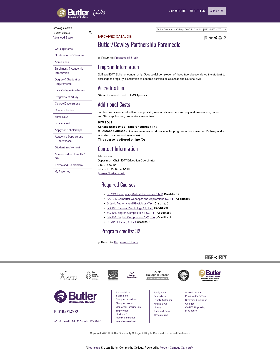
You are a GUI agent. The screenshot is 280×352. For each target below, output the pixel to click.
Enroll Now (61, 116)
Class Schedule (64, 110)
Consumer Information (128, 306)
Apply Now (160, 292)
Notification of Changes (69, 55)
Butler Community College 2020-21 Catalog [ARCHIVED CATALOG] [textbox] (192, 29)
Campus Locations (126, 299)
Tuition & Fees (162, 311)
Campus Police (124, 303)
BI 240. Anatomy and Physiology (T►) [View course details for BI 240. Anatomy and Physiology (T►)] (130, 203)
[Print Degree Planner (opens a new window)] (206, 38)
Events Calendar (163, 299)
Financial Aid (62, 123)
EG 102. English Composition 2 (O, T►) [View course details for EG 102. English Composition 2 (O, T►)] (132, 217)
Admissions (62, 62)
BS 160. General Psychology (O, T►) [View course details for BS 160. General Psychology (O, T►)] (130, 208)
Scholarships (161, 314)
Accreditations (193, 292)
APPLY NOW (217, 11)
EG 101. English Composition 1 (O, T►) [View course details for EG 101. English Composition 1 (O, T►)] (132, 212)
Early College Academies (70, 90)
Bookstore (160, 296)
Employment (122, 310)
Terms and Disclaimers (69, 165)
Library (157, 307)
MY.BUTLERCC (198, 11)
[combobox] (191, 29)
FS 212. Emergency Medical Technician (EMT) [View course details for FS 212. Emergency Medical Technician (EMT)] (135, 194)
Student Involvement (67, 147)
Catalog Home (64, 48)
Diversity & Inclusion (196, 299)
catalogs (94, 347)
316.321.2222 (68, 311)
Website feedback (126, 321)
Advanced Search (63, 37)
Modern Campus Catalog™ (177, 347)
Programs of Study (66, 97)
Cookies (189, 303)
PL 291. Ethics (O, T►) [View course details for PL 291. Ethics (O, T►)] (121, 222)
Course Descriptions (67, 103)
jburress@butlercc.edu (111, 173)
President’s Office (195, 296)
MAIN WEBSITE (177, 11)
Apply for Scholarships (68, 130)
